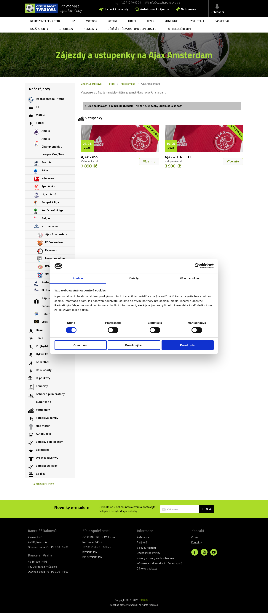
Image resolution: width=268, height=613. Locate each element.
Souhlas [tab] (78, 278)
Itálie (45, 170)
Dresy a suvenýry (47, 457)
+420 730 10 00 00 (130, 2)
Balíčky (40, 473)
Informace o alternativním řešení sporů (159, 563)
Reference (143, 537)
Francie (47, 162)
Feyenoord (52, 250)
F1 (73, 21)
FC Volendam (54, 242)
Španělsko (48, 186)
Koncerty (90, 29)
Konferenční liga (52, 210)
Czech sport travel (44, 484)
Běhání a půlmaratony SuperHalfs (132, 29)
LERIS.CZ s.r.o (146, 600)
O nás (194, 537)
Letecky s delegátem (49, 441)
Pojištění (142, 542)
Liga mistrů (49, 194)
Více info (149, 161)
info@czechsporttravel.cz (165, 2)
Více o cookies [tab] (190, 278)
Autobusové (44, 433)
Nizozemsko (128, 83)
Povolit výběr (134, 345)
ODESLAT (207, 509)
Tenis (150, 21)
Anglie (46, 131)
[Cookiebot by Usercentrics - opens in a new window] (197, 266)
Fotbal (113, 21)
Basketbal (222, 21)
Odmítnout (81, 345)
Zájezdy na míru (146, 547)
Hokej (132, 21)
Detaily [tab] (134, 278)
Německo (48, 178)
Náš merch (43, 426)
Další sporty (39, 29)
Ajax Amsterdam (56, 234)
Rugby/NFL (172, 21)
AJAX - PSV (89, 157)
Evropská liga (50, 202)
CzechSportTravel (91, 83)
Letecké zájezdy (116, 9)
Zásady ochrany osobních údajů (155, 558)
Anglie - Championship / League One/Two (53, 146)
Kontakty (196, 542)
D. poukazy (66, 29)
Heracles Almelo (56, 258)
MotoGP (91, 21)
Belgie (46, 218)
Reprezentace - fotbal (46, 21)
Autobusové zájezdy (154, 9)
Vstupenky (188, 9)
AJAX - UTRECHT (178, 157)
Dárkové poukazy (147, 568)
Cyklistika (196, 21)
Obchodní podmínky (148, 552)
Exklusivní (42, 449)
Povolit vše (187, 345)
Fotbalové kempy (179, 29)
